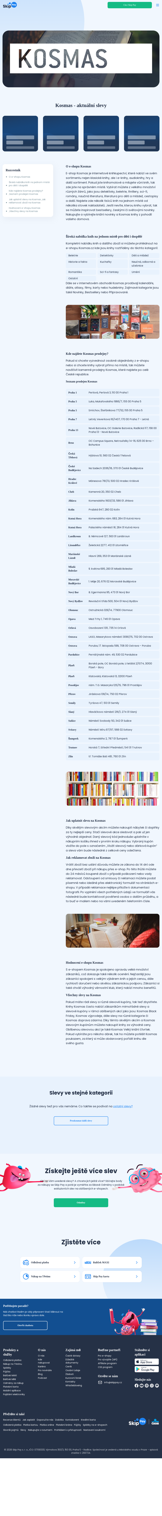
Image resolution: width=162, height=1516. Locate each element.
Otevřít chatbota (25, 1345)
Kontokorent (72, 1439)
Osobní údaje (72, 1389)
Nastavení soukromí (94, 1449)
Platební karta (11, 1406)
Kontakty (70, 1401)
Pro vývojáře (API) (107, 1379)
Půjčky (77, 1444)
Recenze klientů (12, 1439)
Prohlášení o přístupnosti (67, 1449)
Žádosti (69, 1393)
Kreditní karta (88, 1439)
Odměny (81, 1222)
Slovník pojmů (11, 1449)
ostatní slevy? (123, 1116)
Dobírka (59, 1439)
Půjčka (6, 1391)
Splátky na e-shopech (95, 1444)
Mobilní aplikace (12, 1410)
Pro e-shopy (104, 1375)
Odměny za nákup (13, 1402)
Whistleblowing (73, 1405)
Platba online (47, 1444)
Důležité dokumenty (71, 1380)
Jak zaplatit (28, 1439)
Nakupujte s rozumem (40, 1449)
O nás (41, 1375)
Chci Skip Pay (129, 5)
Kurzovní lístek (73, 1397)
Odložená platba (12, 1379)
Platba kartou (30, 1444)
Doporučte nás (45, 1439)
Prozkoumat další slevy (81, 1130)
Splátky (7, 1387)
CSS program (105, 1386)
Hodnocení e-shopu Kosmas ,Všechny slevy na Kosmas (24, 209)
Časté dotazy (72, 1375)
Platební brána (64, 1444)
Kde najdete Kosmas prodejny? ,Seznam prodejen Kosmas (26, 192)
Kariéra (42, 1386)
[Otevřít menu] (157, 5)
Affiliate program (107, 1382)
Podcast (42, 1397)
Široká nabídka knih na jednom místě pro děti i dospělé (29, 184)
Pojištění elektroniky (14, 1413)
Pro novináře (45, 1389)
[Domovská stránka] (10, 5)
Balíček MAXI (10, 1394)
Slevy (23, 1449)
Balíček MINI (9, 1398)
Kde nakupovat (44, 1380)
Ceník (68, 1386)
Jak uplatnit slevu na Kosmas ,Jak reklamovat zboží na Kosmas (27, 201)
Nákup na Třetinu (12, 1383)
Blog (40, 1393)
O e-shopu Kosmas (19, 176)
